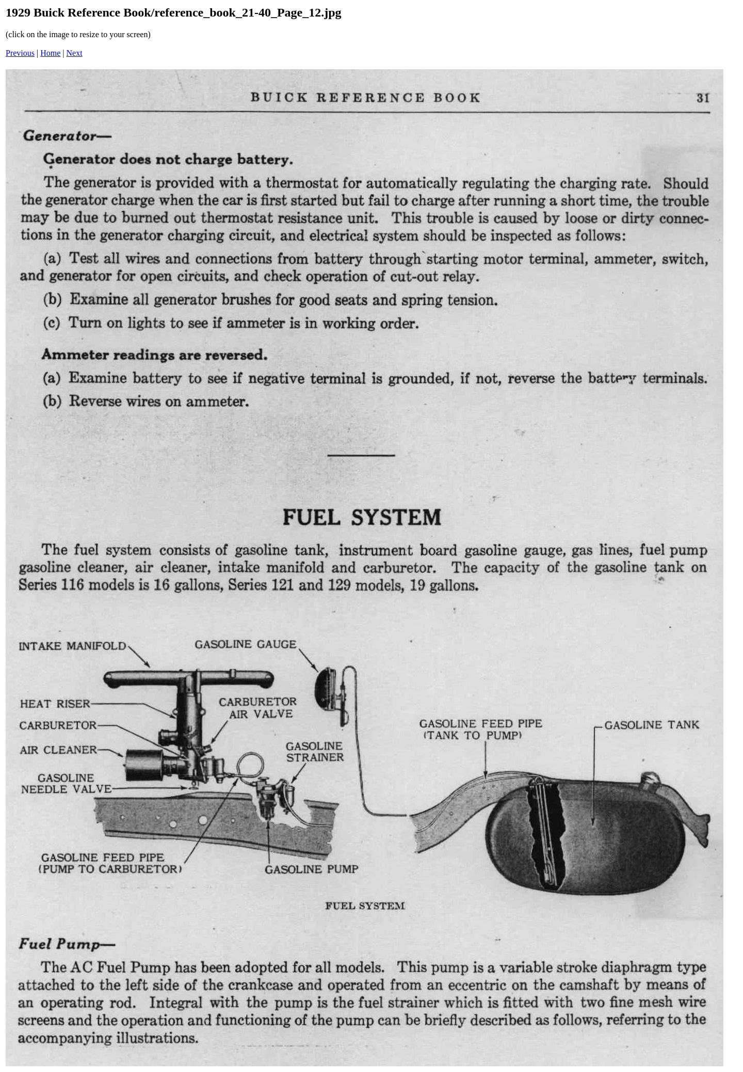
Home (50, 53)
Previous (20, 53)
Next (75, 53)
